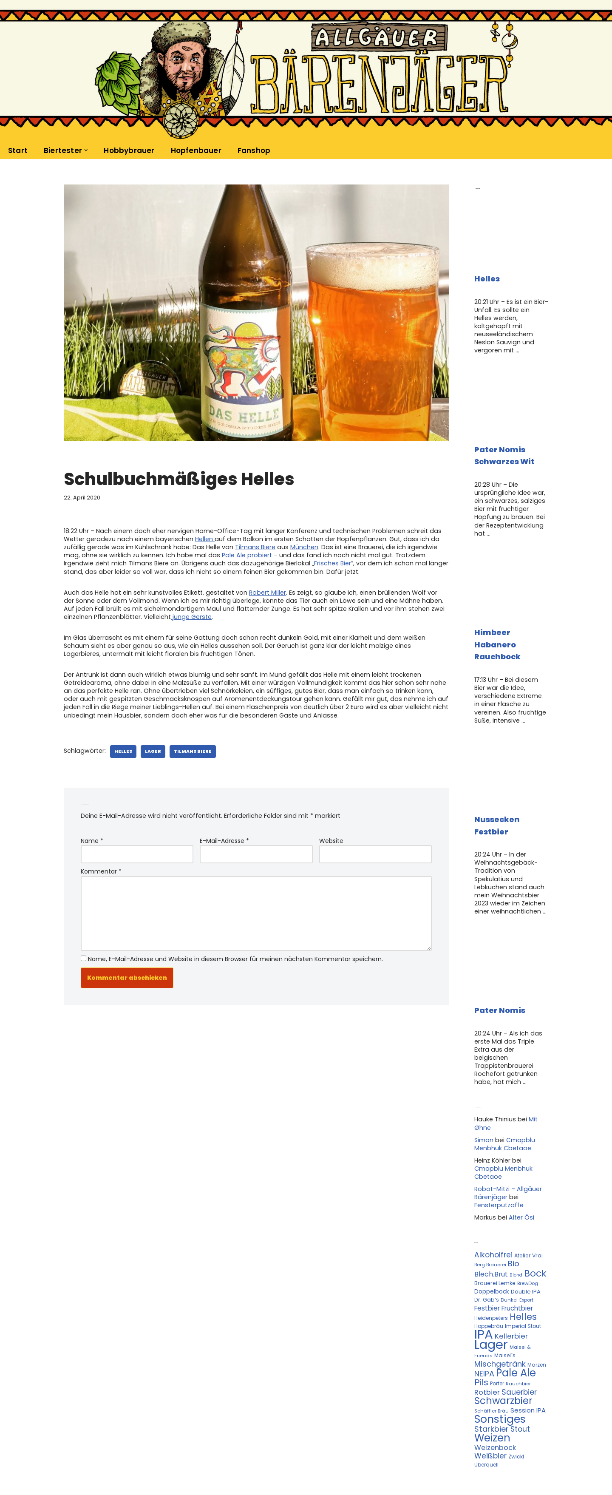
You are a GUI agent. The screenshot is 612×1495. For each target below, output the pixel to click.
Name (92, 833)
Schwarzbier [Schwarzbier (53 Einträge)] (503, 1358)
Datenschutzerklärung (136, 1467)
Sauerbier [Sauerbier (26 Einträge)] (519, 1350)
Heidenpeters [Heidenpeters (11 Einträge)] (491, 1278)
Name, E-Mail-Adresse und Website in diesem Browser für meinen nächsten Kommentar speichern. (235, 946)
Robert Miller (262, 589)
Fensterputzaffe (498, 1170)
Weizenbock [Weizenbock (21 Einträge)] (495, 1401)
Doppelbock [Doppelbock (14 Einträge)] (491, 1254)
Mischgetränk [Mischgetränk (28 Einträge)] (500, 1323)
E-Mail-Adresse (224, 833)
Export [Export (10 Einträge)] (526, 1262)
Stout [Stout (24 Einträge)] (520, 1384)
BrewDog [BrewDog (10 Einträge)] (527, 1246)
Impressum (200, 1467)
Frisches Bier (277, 561)
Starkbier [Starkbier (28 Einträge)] (491, 1384)
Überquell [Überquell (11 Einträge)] (486, 1417)
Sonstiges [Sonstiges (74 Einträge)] (500, 1374)
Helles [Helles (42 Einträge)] (523, 1277)
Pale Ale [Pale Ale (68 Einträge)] (516, 1332)
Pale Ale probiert (224, 553)
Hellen (202, 538)
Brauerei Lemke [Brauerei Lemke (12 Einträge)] (495, 1245)
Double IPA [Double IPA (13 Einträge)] (526, 1254)
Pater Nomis (499, 989)
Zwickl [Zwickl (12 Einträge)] (516, 1409)
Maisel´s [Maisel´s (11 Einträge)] (505, 1315)
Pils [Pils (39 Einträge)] (481, 1341)
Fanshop (251, 150)
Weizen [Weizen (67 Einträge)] (492, 1392)
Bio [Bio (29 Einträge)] (513, 1227)
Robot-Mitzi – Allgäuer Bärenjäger (506, 1159)
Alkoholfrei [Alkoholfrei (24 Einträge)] (493, 1219)
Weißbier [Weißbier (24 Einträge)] (490, 1409)
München (296, 546)
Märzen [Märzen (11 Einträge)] (536, 1324)
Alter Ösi (519, 1182)
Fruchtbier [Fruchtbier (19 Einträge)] (517, 1269)
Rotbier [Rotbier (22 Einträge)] (487, 1350)
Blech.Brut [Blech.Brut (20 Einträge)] (491, 1237)
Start (18, 150)
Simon (483, 1108)
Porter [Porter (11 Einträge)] (497, 1342)
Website (331, 833)
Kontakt (77, 1467)
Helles (121, 743)
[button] (86, 150)
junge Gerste (189, 612)
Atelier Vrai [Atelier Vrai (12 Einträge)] (528, 1219)
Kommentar (101, 862)
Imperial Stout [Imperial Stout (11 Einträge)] (523, 1287)
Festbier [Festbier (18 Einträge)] (487, 1269)
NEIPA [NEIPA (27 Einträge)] (484, 1332)
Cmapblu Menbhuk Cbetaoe (503, 1112)
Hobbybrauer (128, 150)
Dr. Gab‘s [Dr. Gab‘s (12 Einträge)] (486, 1262)
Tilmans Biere (248, 546)
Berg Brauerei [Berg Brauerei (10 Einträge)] (490, 1228)
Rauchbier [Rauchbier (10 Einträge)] (518, 1342)
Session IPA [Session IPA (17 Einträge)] (528, 1366)
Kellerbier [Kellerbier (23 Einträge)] (511, 1297)
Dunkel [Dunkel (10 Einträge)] (509, 1262)
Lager (150, 743)
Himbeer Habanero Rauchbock (497, 630)
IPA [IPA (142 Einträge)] (483, 1295)
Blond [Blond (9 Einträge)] (516, 1237)
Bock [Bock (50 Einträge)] (535, 1236)
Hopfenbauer (194, 150)
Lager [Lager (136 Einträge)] (491, 1304)
